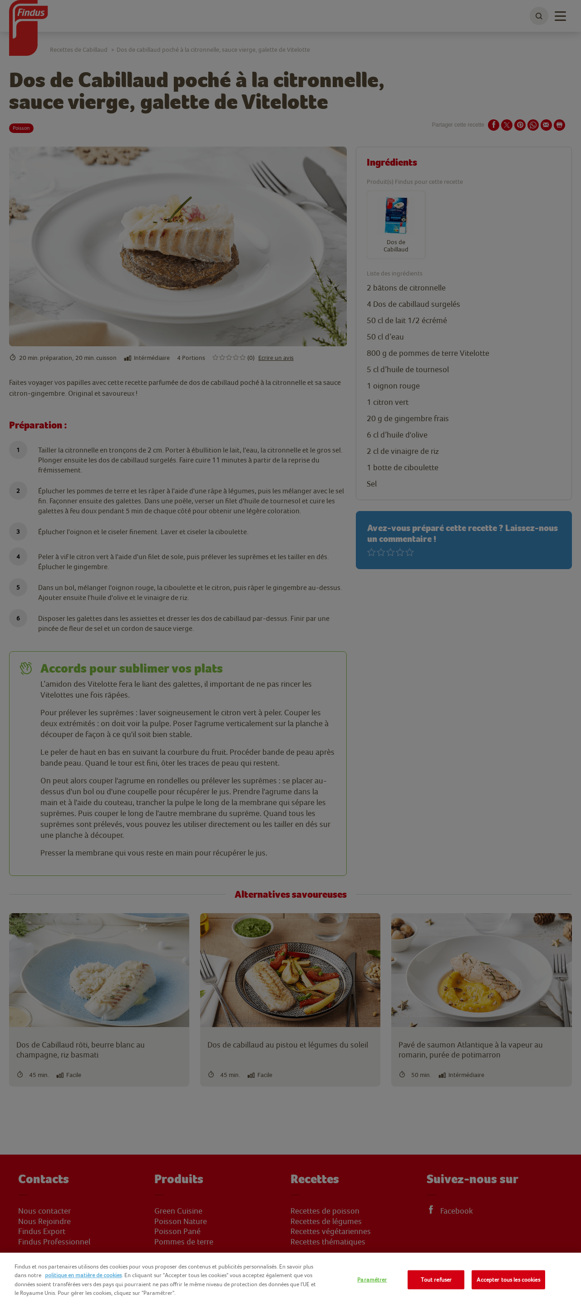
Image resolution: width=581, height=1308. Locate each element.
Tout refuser (436, 1279)
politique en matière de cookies (83, 1275)
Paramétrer (372, 1279)
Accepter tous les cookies (508, 1279)
